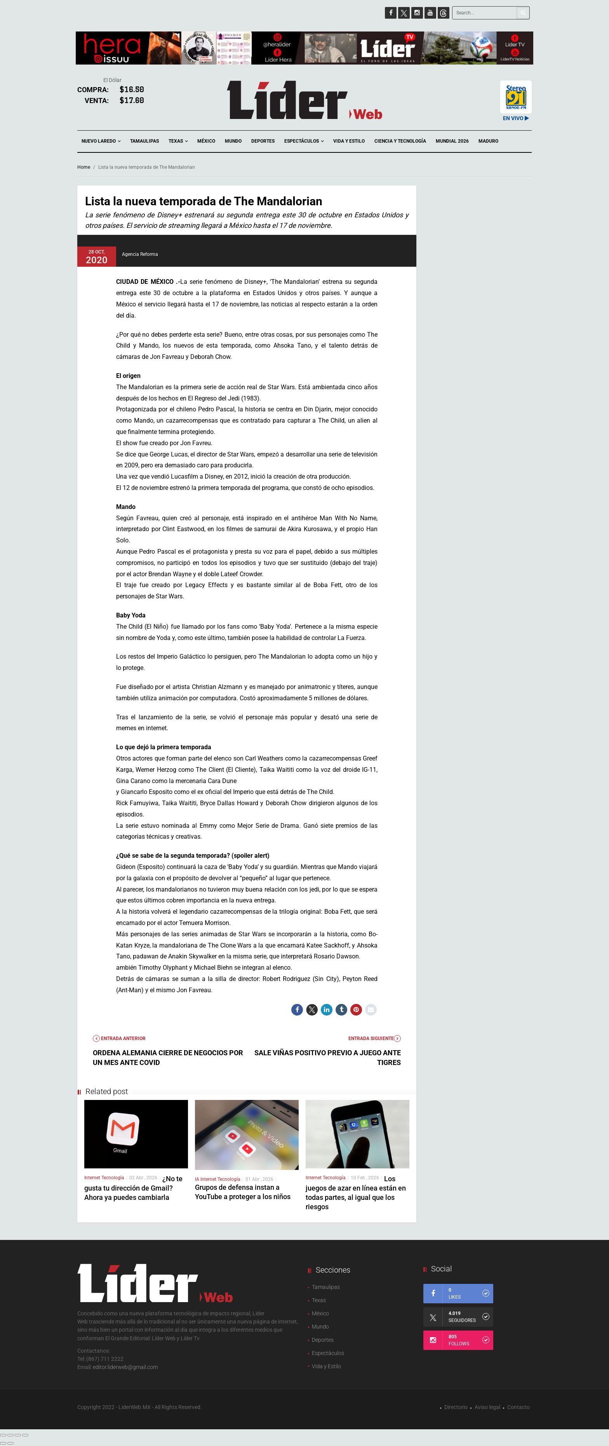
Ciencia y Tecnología (400, 141)
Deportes (263, 141)
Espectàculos (328, 1353)
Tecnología (112, 1177)
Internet (92, 1177)
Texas (178, 141)
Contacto (518, 1407)
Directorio (456, 1407)
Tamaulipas (144, 141)
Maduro (488, 141)
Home (83, 167)
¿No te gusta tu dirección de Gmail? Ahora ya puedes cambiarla (133, 1188)
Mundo (233, 141)
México (206, 141)
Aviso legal (487, 1407)
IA (197, 1179)
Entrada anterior (119, 1038)
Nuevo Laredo (101, 141)
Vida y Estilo (349, 141)
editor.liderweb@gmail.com (125, 1367)
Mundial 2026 (452, 141)
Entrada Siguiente (374, 1038)
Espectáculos (304, 141)
